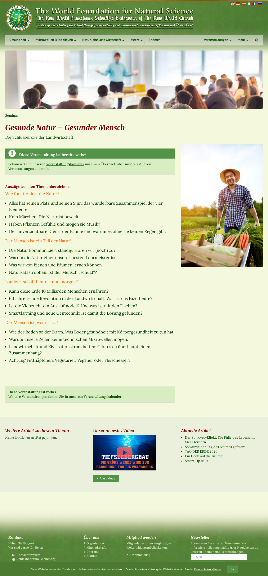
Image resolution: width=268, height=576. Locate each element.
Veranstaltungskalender (65, 164)
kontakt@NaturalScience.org (36, 559)
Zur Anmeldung (139, 555)
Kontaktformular (28, 555)
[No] (263, 569)
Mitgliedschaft (96, 547)
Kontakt (91, 556)
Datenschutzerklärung (207, 569)
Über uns (92, 552)
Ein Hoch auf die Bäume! (204, 456)
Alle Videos (106, 478)
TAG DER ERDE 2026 (201, 451)
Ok (232, 569)
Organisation (95, 543)
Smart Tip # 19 (196, 461)
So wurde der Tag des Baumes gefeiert (215, 447)
